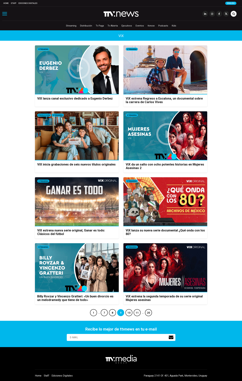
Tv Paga (100, 25)
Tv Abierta (113, 25)
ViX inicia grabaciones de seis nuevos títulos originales (76, 164)
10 (129, 312)
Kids (174, 25)
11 (137, 312)
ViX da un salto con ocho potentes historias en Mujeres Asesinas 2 (165, 166)
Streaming (71, 25)
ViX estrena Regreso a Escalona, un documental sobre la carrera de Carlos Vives (164, 100)
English (231, 3)
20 (148, 312)
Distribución (86, 25)
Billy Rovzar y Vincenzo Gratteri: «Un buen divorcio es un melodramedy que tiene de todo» (75, 298)
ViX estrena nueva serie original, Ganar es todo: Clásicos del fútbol (71, 232)
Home (6, 3)
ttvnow (151, 25)
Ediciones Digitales (27, 3)
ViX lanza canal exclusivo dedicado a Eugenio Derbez (75, 98)
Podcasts (163, 25)
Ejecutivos (127, 25)
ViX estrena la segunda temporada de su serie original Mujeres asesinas (164, 298)
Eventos (140, 25)
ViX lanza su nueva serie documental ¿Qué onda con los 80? (165, 232)
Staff (13, 3)
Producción (44, 115)
